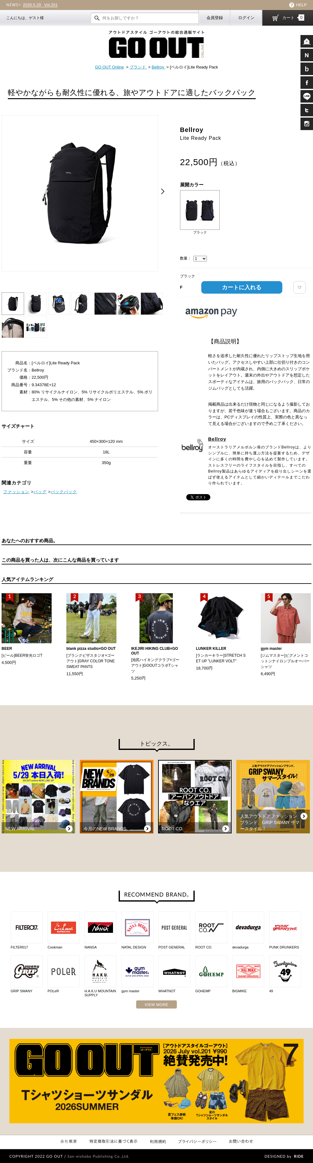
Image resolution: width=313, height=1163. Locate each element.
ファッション (16, 491)
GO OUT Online (109, 67)
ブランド (138, 67)
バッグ (40, 491)
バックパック (64, 491)
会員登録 (215, 17)
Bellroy (158, 67)
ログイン (246, 17)
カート (293, 17)
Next (162, 191)
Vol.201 (40, 5)
